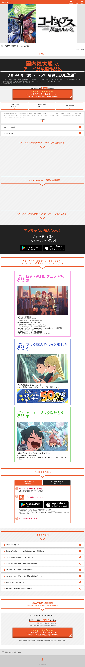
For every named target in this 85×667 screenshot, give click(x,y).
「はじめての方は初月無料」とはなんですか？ (19, 557)
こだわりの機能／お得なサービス (42, 105)
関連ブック (42, 54)
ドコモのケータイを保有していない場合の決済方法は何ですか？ (25, 576)
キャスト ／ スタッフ (10, 133)
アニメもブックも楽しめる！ (14, 105)
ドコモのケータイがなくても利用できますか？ (19, 570)
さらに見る (42, 120)
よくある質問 (70, 105)
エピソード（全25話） (42, 127)
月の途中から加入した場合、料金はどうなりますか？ (21, 563)
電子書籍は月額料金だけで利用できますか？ (19, 588)
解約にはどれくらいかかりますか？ (16, 582)
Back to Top (42, 659)
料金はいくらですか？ (12, 545)
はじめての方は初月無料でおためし (42, 94)
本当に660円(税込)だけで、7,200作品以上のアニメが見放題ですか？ (26, 551)
